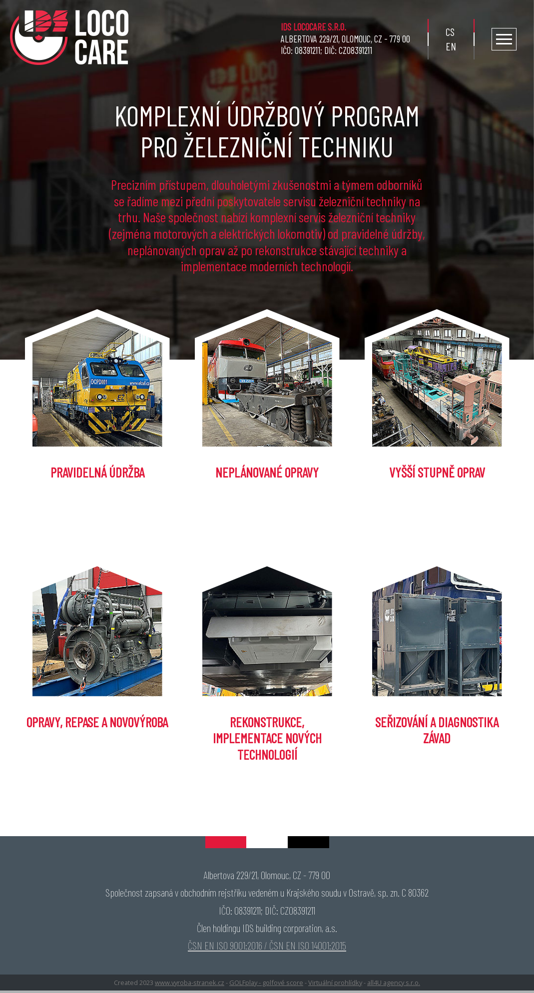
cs (450, 31)
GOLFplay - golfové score (266, 982)
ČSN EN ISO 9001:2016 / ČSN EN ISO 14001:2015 (267, 945)
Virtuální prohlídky (335, 982)
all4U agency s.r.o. (393, 982)
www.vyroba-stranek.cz (189, 982)
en (451, 46)
